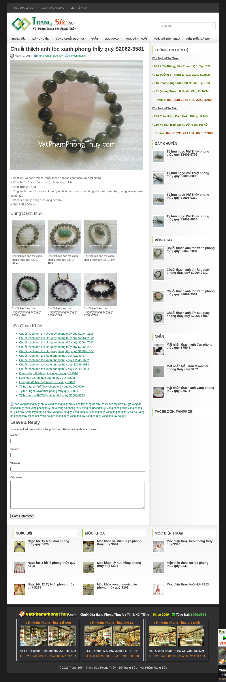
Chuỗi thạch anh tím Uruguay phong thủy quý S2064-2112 (56, 338)
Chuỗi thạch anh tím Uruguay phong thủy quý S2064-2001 (56, 346)
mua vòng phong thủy (37, 408)
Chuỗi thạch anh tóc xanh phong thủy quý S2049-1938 (54, 364)
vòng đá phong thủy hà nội (121, 412)
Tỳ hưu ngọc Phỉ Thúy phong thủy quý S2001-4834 (188, 217)
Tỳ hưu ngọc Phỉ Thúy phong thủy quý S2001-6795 (188, 153)
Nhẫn (94, 38)
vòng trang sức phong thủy (88, 412)
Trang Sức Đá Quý (22, 7)
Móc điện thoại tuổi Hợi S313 (188, 589)
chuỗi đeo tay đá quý (114, 404)
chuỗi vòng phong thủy (54, 404)
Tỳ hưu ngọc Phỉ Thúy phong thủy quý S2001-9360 (188, 196)
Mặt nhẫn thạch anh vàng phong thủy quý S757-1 (190, 389)
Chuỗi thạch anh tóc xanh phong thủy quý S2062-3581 (191, 292)
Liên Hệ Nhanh (80, 7)
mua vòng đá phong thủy (66, 408)
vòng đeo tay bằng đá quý (85, 415)
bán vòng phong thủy (27, 404)
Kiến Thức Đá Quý (198, 38)
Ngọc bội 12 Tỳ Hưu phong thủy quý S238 (51, 591)
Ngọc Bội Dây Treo (166, 38)
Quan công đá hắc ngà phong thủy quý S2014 (48, 373)
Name (14, 435)
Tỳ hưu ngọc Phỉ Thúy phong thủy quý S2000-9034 (52, 386)
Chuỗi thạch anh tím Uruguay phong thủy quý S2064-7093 (56, 342)
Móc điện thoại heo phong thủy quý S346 (190, 548)
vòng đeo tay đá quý (114, 415)
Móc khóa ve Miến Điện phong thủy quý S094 (119, 548)
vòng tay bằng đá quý (38, 412)
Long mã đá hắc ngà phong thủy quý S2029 (47, 382)
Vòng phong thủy (116, 408)
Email (14, 449)
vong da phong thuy (93, 408)
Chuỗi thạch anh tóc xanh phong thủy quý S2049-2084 (54, 369)
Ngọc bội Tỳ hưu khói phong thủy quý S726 (48, 548)
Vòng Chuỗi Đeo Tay (70, 38)
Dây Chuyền (40, 38)
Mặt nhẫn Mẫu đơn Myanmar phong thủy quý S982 (187, 367)
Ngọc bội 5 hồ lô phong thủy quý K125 (51, 569)
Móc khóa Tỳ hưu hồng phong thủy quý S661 (119, 569)
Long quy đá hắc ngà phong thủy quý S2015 (47, 377)
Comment (16, 477)
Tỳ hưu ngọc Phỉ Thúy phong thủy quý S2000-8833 (52, 395)
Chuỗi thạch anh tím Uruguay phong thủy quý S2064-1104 (56, 351)
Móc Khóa (111, 38)
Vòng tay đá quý (62, 412)
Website (15, 463)
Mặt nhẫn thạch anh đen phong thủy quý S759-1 (190, 346)
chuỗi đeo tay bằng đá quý (84, 404)
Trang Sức (18, 38)
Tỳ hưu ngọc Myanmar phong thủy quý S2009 (48, 391)
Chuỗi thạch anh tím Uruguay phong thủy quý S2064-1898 (56, 333)
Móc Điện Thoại (136, 38)
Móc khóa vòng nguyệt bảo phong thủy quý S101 (117, 591)
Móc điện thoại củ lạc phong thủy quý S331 (187, 569)
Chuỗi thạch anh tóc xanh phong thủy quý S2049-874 (53, 355)
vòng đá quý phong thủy (54, 415)
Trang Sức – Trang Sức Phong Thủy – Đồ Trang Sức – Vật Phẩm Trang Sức (118, 673)
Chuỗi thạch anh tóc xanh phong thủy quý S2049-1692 (54, 360)
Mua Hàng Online (52, 7)
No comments (77, 55)
